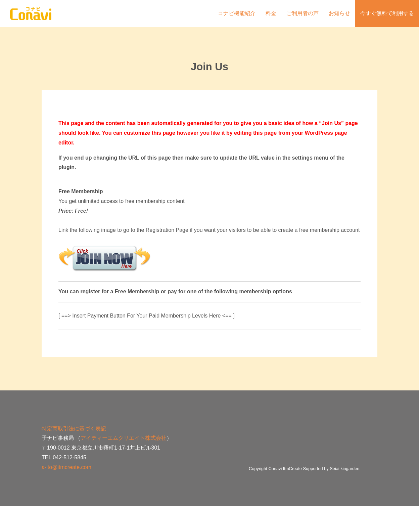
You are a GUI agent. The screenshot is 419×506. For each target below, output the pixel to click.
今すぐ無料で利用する (387, 13)
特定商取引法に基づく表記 (74, 428)
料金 (271, 13)
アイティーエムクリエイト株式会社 (124, 438)
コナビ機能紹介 (236, 13)
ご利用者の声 (302, 13)
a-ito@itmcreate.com (66, 467)
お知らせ (339, 13)
